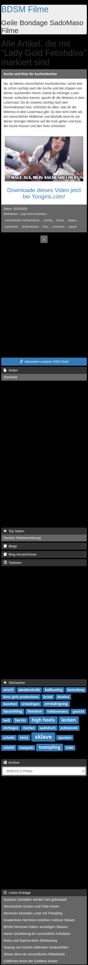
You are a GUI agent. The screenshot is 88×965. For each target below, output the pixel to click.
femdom (35, 711)
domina (63, 697)
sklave (43, 737)
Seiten (11, 370)
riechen (29, 728)
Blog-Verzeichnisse (20, 554)
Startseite (10, 377)
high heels (43, 720)
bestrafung (75, 690)
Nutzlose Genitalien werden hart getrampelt (35, 899)
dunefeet (10, 704)
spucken (65, 737)
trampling (49, 747)
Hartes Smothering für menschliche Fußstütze (37, 934)
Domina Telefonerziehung (22, 538)
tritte (69, 748)
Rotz (45, 226)
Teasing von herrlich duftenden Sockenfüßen (36, 947)
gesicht (78, 711)
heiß (6, 720)
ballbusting (54, 690)
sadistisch (47, 728)
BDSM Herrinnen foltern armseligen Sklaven (36, 927)
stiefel (9, 748)
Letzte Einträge (17, 893)
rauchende (11, 226)
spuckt (73, 226)
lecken (68, 720)
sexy (24, 737)
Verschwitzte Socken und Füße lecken (31, 906)
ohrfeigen (10, 728)
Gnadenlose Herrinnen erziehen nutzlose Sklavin (39, 920)
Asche (60, 220)
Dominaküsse (30, 226)
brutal (48, 697)
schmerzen (68, 728)
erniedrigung (56, 704)
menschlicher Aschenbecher (22, 220)
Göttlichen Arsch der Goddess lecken (30, 961)
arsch (9, 690)
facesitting (13, 711)
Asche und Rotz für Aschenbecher (30, 74)
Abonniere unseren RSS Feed (44, 361)
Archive (11, 762)
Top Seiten (14, 531)
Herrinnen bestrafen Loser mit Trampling (33, 913)
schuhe (9, 737)
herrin (20, 720)
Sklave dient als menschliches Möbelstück (34, 954)
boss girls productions (20, 697)
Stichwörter (14, 683)
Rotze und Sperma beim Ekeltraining (30, 940)
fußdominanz (57, 711)
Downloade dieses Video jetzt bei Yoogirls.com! (44, 193)
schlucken (58, 226)
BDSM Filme (25, 9)
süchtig (47, 220)
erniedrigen (30, 704)
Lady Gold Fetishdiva (33, 214)
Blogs (10, 546)
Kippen (72, 220)
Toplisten (13, 563)
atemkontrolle (29, 690)
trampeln (26, 748)
